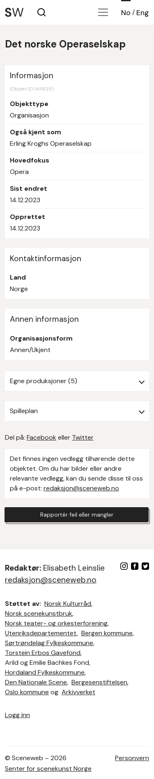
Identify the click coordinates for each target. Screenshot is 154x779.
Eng (142, 13)
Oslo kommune (27, 692)
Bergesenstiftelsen (99, 682)
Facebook (41, 437)
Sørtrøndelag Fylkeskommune (49, 643)
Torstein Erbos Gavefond (42, 652)
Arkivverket (78, 692)
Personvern (132, 758)
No (126, 13)
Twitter (83, 437)
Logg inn (17, 715)
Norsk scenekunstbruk (38, 613)
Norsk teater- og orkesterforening (56, 623)
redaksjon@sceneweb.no (81, 488)
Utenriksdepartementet (41, 633)
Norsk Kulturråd (67, 603)
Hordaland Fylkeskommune (45, 672)
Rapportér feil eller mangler (76, 514)
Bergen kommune (107, 633)
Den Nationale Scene (36, 682)
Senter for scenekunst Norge (48, 768)
